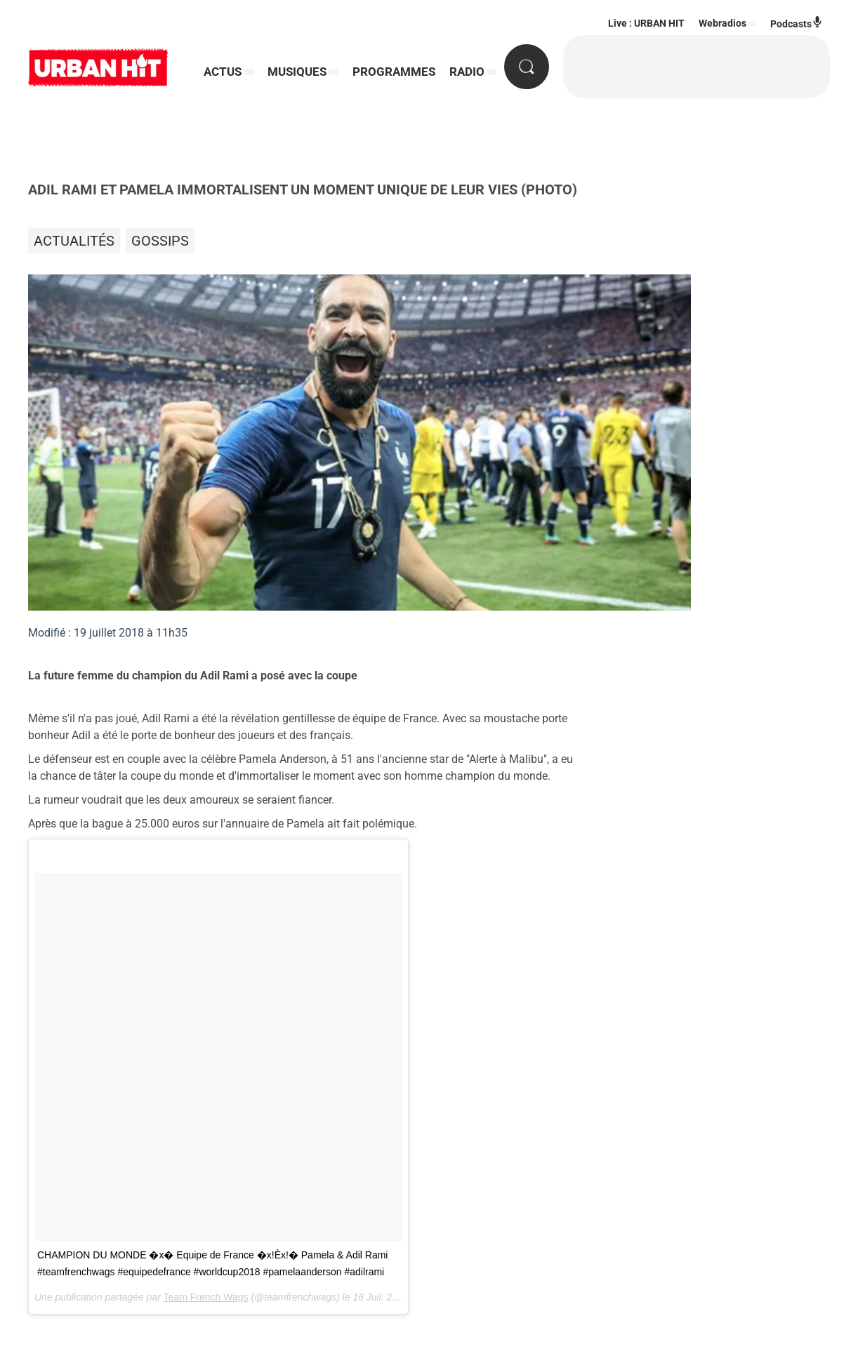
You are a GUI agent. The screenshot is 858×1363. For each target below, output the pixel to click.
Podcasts (796, 22)
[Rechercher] (526, 66)
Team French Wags (206, 1297)
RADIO (466, 72)
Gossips (160, 240)
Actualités (74, 240)
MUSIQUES (297, 72)
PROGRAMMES (393, 72)
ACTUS (223, 72)
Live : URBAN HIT (646, 23)
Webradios (722, 23)
